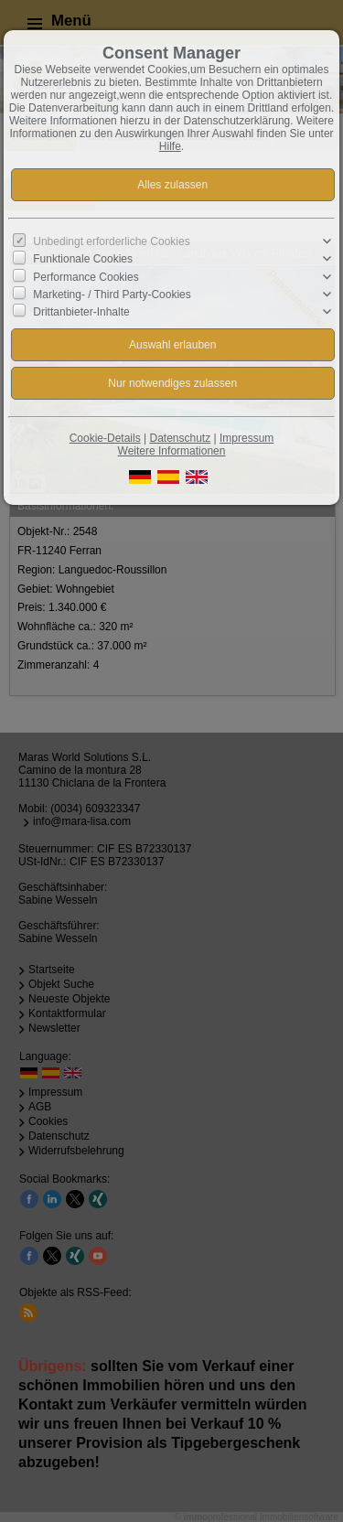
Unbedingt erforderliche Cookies (111, 241)
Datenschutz (179, 438)
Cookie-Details (105, 438)
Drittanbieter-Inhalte (81, 311)
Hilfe (170, 146)
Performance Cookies (85, 276)
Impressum (246, 438)
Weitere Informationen (172, 451)
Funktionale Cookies (83, 258)
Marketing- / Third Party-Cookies (112, 294)
